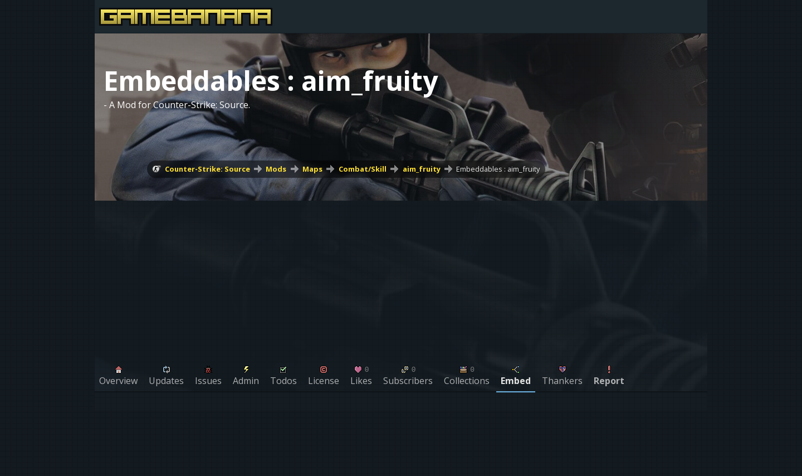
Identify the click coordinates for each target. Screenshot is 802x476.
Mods (276, 169)
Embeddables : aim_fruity (498, 169)
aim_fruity (422, 169)
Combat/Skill (363, 169)
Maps (312, 169)
